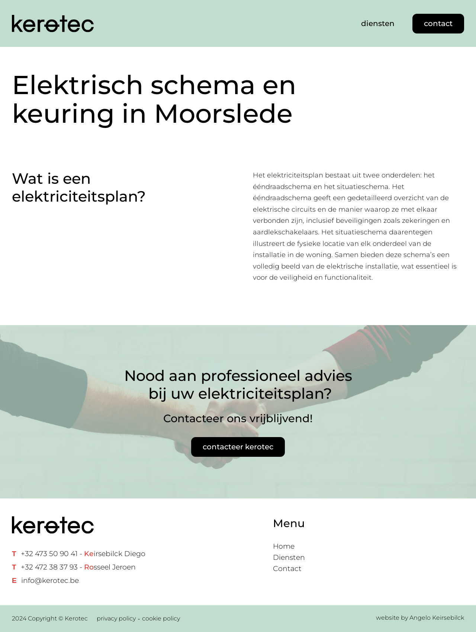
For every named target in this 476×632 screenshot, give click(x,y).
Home (284, 546)
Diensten (289, 557)
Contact (287, 568)
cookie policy (161, 618)
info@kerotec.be (50, 580)
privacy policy (116, 618)
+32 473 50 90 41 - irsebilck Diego (83, 553)
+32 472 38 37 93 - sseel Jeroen (78, 567)
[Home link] (53, 23)
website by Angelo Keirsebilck (420, 617)
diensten (378, 23)
